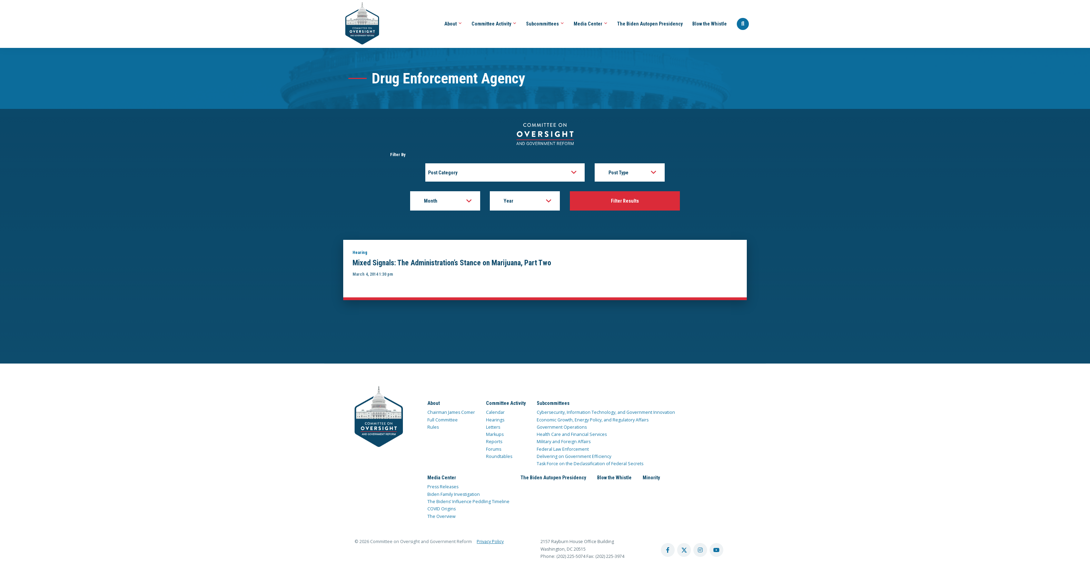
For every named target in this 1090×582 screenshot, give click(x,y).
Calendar (495, 413)
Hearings (495, 420)
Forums (493, 450)
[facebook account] (668, 551)
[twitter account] (684, 551)
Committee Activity (494, 24)
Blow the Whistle (709, 24)
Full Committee (442, 420)
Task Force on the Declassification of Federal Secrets (590, 465)
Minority (651, 478)
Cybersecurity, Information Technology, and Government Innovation (606, 413)
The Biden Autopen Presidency (650, 24)
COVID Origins (441, 509)
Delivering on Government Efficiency (574, 457)
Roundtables (499, 457)
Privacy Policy (490, 542)
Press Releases (442, 487)
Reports (494, 443)
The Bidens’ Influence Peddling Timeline (468, 502)
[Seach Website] (743, 24)
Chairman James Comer (451, 413)
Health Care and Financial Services (572, 435)
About (453, 24)
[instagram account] (700, 551)
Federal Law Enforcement (563, 450)
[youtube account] (716, 551)
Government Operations (562, 428)
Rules (433, 428)
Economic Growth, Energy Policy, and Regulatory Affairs (592, 420)
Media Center (590, 24)
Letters (493, 428)
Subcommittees (545, 24)
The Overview (441, 517)
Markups (495, 435)
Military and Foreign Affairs (564, 443)
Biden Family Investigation (453, 495)
